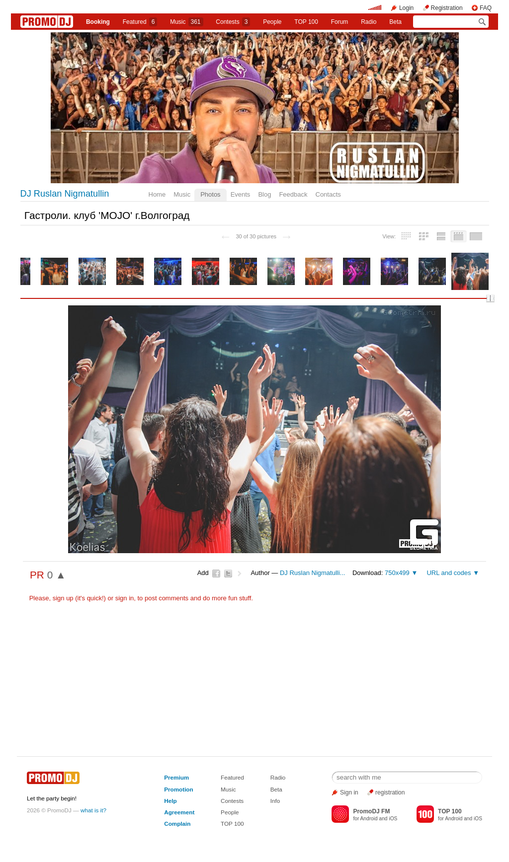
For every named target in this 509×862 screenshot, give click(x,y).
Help (170, 800)
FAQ (486, 8)
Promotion (178, 789)
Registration (447, 8)
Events (241, 194)
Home (157, 194)
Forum (339, 21)
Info (275, 800)
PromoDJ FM (371, 811)
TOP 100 (306, 21)
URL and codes (448, 572)
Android (369, 818)
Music (186, 21)
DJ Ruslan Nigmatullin (64, 194)
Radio (368, 21)
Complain (177, 823)
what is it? (93, 810)
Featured (140, 21)
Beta (395, 21)
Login (406, 8)
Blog (264, 194)
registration (390, 792)
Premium (176, 777)
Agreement (179, 812)
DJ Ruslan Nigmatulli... (312, 572)
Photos (210, 194)
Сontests (233, 21)
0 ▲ (56, 574)
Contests (232, 800)
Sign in (349, 792)
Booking (98, 21)
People (272, 21)
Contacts (328, 194)
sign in (124, 598)
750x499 (397, 572)
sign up (63, 598)
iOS (393, 818)
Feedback (293, 194)
